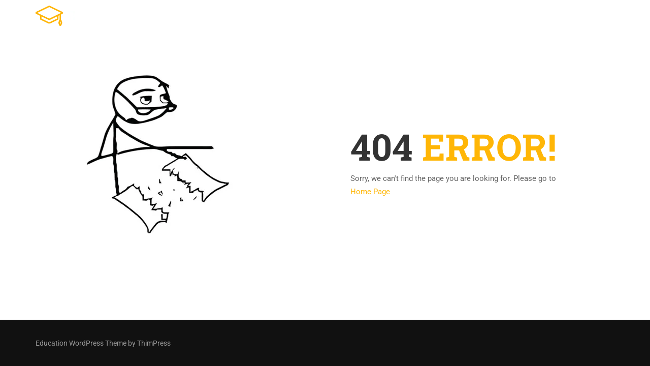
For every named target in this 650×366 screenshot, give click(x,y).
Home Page (370, 191)
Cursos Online (462, 18)
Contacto (596, 18)
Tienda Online (392, 18)
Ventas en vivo (533, 18)
